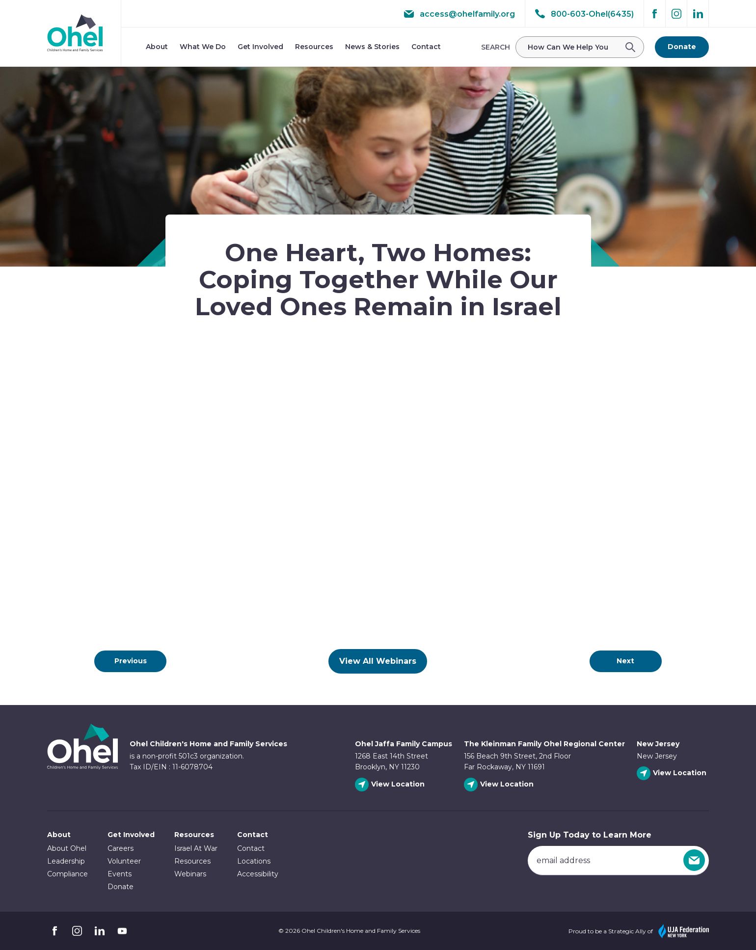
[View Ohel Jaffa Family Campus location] (391, 785)
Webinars (190, 873)
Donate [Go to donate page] (682, 46)
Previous (130, 660)
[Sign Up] (694, 860)
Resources (314, 46)
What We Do (203, 46)
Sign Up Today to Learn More (589, 835)
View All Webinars (377, 661)
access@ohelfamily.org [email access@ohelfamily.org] (459, 14)
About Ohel (66, 848)
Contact (426, 46)
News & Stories (372, 46)
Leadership (66, 861)
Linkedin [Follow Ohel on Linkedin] (698, 14)
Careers (121, 848)
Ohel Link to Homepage (82, 746)
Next (625, 660)
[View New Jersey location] (673, 773)
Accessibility (257, 873)
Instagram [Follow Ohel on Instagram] (676, 14)
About (157, 46)
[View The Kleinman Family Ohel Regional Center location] (500, 785)
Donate (121, 886)
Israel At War (195, 848)
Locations (253, 861)
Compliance (67, 873)
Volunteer (124, 861)
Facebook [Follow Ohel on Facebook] (655, 14)
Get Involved (260, 46)
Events (120, 873)
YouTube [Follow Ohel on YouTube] (122, 931)
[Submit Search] (633, 47)
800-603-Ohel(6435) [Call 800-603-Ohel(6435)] (584, 14)
